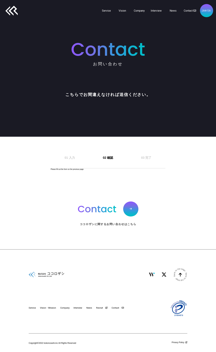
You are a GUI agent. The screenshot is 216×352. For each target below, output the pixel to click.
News (89, 308)
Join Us (206, 10)
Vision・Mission (48, 308)
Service (32, 308)
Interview (78, 308)
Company (65, 308)
